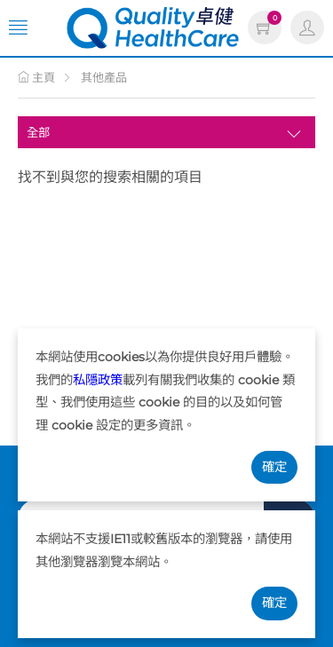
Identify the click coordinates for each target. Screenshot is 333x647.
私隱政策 (98, 380)
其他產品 (104, 77)
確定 (274, 467)
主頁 (36, 77)
